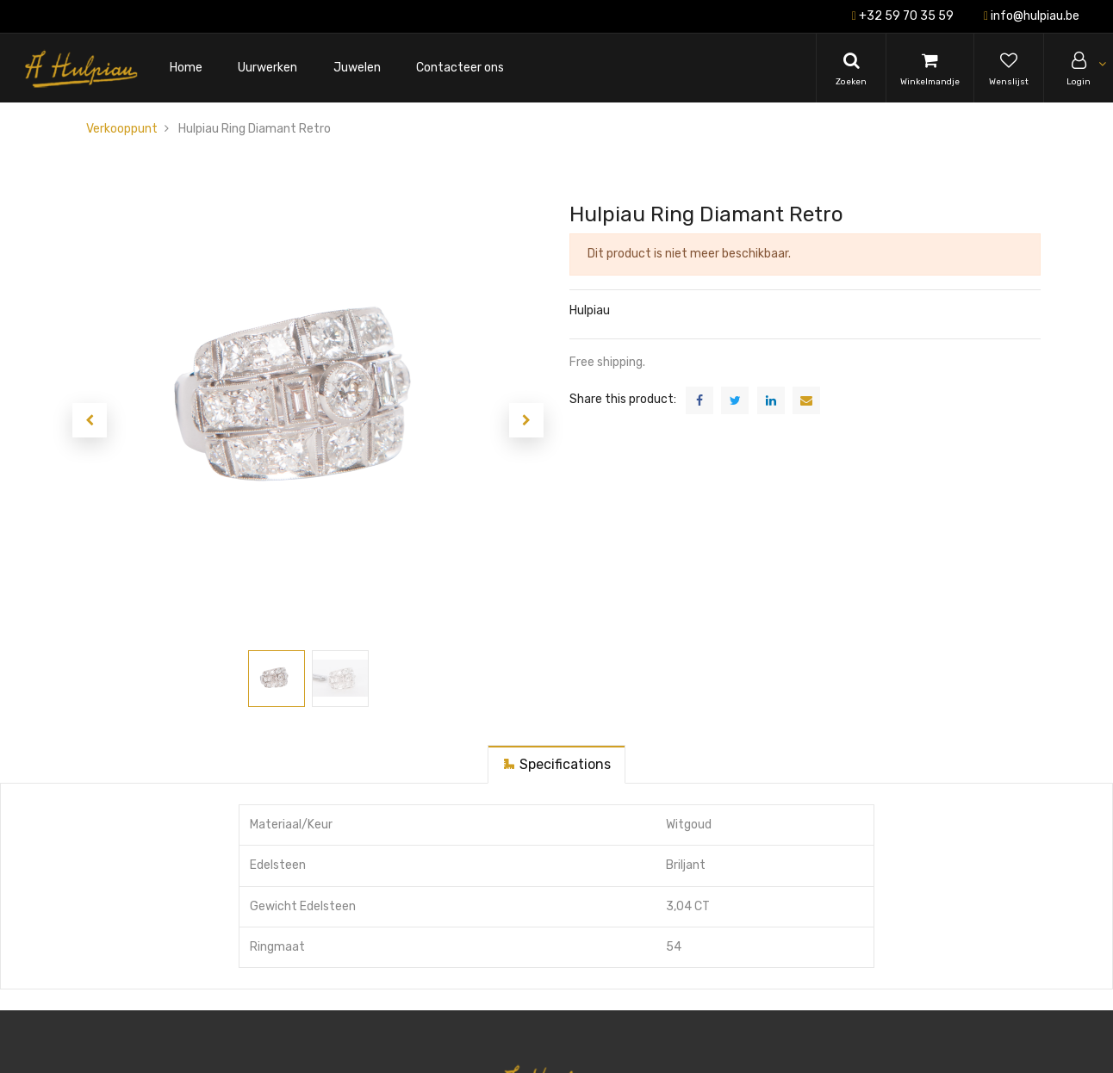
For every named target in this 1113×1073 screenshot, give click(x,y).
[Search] (851, 68)
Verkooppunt (122, 128)
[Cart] (929, 68)
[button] (89, 420)
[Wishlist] (1008, 68)
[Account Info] (1078, 68)
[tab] (556, 764)
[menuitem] (186, 68)
